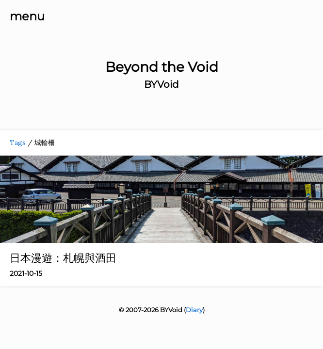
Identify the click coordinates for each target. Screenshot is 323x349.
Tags (18, 142)
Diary (194, 310)
